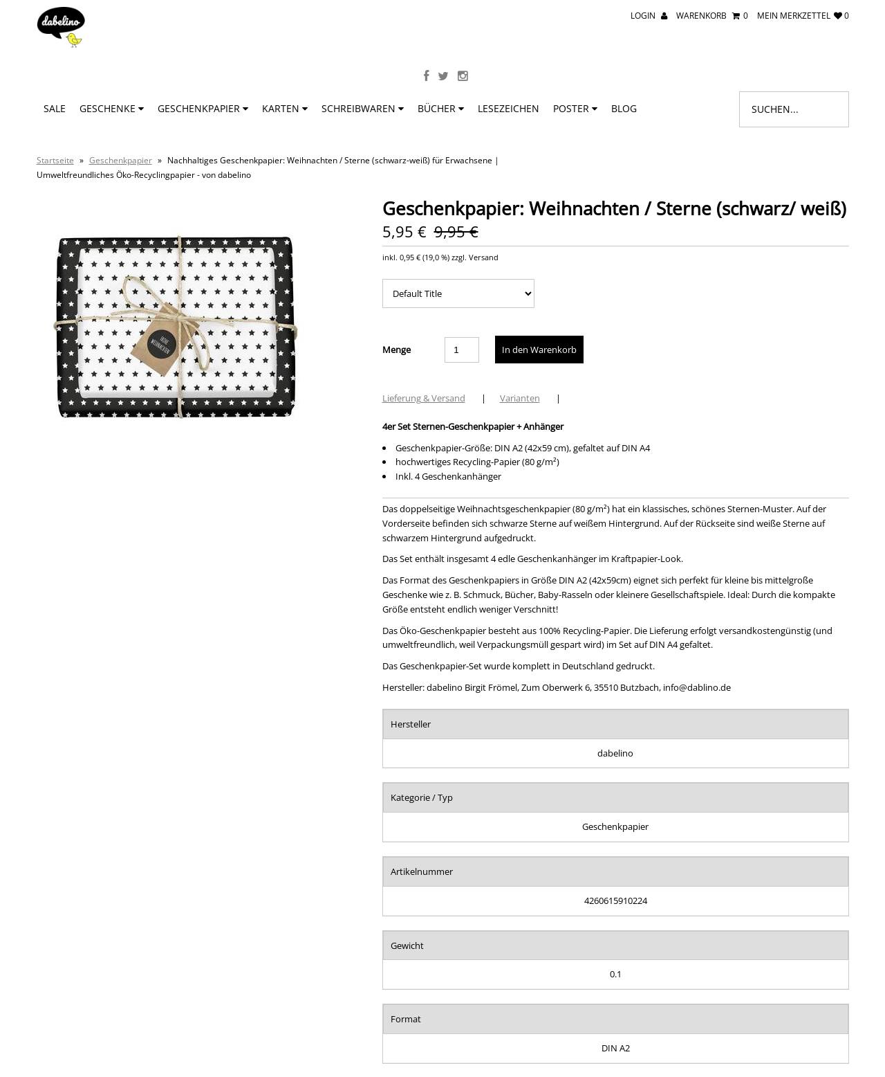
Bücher (441, 108)
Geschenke (112, 108)
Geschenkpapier (203, 108)
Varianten (520, 398)
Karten (285, 108)
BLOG (624, 108)
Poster (575, 108)
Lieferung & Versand (423, 398)
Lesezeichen (508, 108)
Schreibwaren (363, 108)
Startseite (55, 160)
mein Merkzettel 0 (803, 15)
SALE (55, 108)
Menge (396, 349)
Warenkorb (712, 15)
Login (649, 15)
